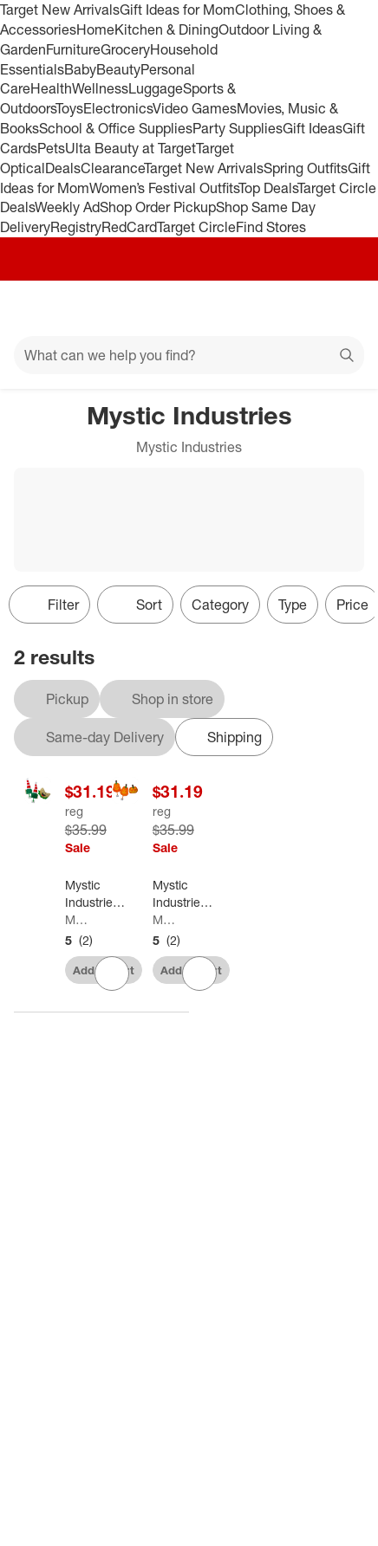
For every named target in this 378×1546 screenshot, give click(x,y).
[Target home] (189, 308)
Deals (63, 168)
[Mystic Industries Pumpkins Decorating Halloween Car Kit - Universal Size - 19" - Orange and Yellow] (183, 893)
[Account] (296, 308)
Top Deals (267, 188)
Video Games (195, 108)
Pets (51, 148)
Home (95, 29)
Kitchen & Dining (166, 29)
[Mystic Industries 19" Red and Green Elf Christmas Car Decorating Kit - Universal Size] (95, 893)
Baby (80, 69)
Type (292, 604)
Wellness (100, 88)
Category (220, 604)
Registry (75, 227)
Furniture (73, 49)
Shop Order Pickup (158, 207)
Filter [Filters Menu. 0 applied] (49, 604)
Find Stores (271, 227)
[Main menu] (36, 308)
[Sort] (135, 604)
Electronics (118, 108)
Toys (69, 108)
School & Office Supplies (115, 128)
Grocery (125, 49)
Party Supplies (237, 128)
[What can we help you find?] (189, 355)
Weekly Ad (67, 207)
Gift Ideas (312, 128)
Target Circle (196, 227)
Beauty (118, 69)
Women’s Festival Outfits (163, 188)
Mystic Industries (76, 919)
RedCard (129, 227)
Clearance (112, 168)
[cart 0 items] (342, 308)
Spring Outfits (306, 168)
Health (51, 88)
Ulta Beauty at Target (130, 148)
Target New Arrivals (60, 9)
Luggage (155, 88)
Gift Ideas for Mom (177, 9)
